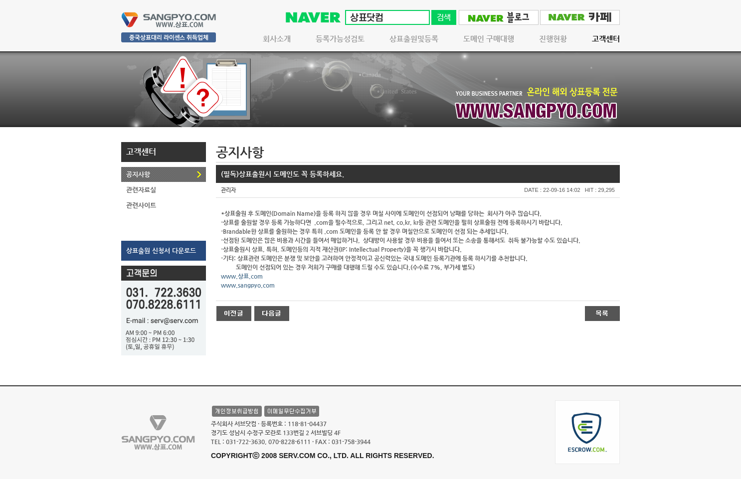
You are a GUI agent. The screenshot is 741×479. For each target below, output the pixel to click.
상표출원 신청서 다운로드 (161, 250)
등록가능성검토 (340, 38)
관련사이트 (141, 205)
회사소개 (277, 38)
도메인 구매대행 (488, 38)
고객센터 (606, 38)
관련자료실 (141, 189)
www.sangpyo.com (248, 285)
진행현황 (553, 38)
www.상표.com (242, 276)
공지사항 (138, 174)
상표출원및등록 (413, 38)
